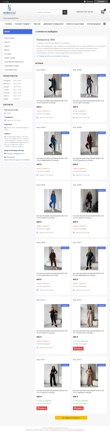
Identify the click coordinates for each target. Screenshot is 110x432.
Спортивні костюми (11, 66)
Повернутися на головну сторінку (53, 56)
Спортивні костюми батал (13, 62)
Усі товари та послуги (70, 418)
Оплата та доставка (75, 24)
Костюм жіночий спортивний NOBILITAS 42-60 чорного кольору (88, 217)
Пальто (7, 46)
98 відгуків (90, 1)
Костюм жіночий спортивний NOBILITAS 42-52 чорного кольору (52, 391)
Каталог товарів (22, 24)
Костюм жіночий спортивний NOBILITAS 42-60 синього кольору (52, 217)
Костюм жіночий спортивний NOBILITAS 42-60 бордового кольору (88, 159)
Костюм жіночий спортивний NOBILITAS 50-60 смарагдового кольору (88, 274)
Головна (8, 24)
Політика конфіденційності (76, 430)
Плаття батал (9, 38)
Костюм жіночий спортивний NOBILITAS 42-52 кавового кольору (88, 391)
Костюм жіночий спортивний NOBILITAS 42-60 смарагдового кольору (52, 159)
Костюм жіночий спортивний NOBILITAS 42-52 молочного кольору (88, 332)
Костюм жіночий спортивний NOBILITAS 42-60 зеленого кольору (52, 102)
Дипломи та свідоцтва (53, 24)
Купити (79, 348)
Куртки (6, 50)
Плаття (7, 42)
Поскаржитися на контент (58, 430)
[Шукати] (65, 12)
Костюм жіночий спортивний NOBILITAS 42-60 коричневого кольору (52, 274)
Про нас (37, 24)
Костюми (7, 54)
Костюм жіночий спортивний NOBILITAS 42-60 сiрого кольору (88, 102)
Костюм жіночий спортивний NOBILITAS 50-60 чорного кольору (52, 332)
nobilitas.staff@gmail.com (15, 154)
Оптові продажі (94, 24)
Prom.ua (65, 428)
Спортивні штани (10, 70)
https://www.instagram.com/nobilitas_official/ (17, 160)
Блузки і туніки (9, 58)
